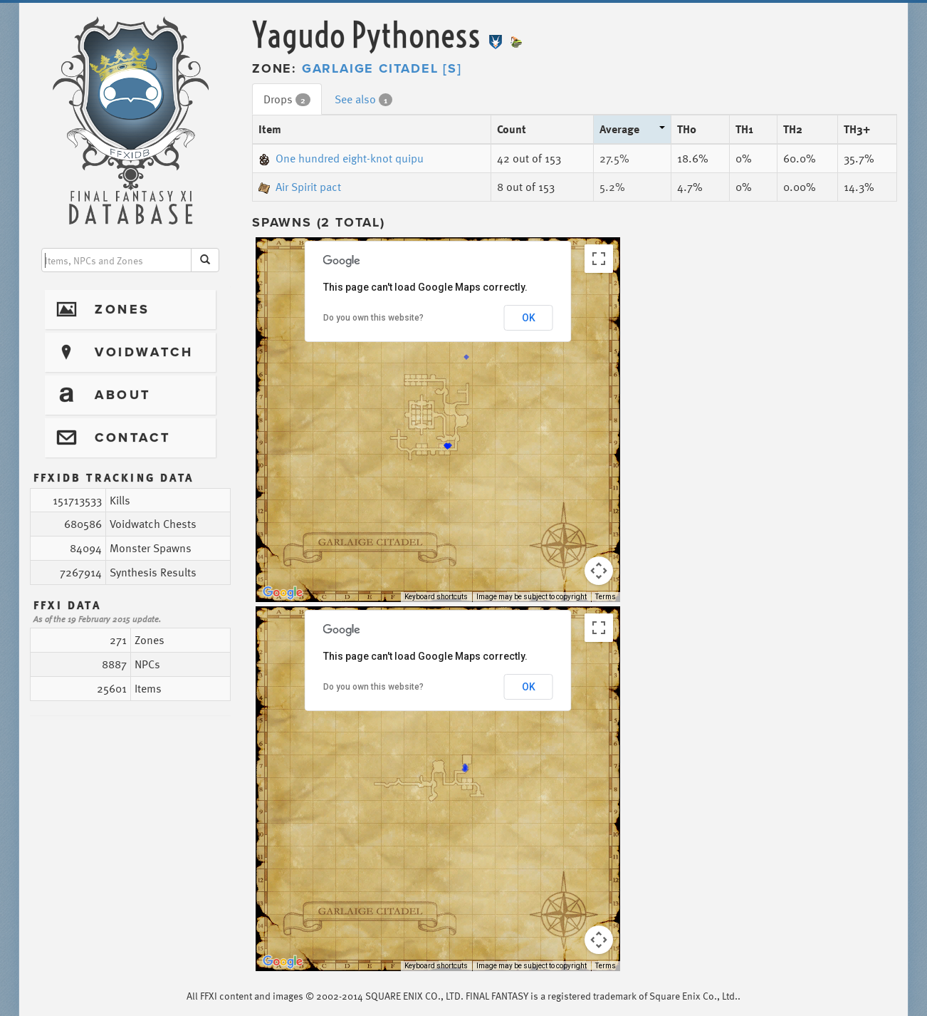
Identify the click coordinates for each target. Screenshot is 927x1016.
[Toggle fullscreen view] (599, 258)
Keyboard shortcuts (436, 597)
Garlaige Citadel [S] (382, 68)
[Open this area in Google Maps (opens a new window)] (282, 593)
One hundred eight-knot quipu (341, 158)
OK (528, 317)
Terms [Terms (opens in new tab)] (605, 597)
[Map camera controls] (599, 570)
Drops (286, 99)
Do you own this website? (373, 318)
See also (363, 99)
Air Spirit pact (299, 186)
